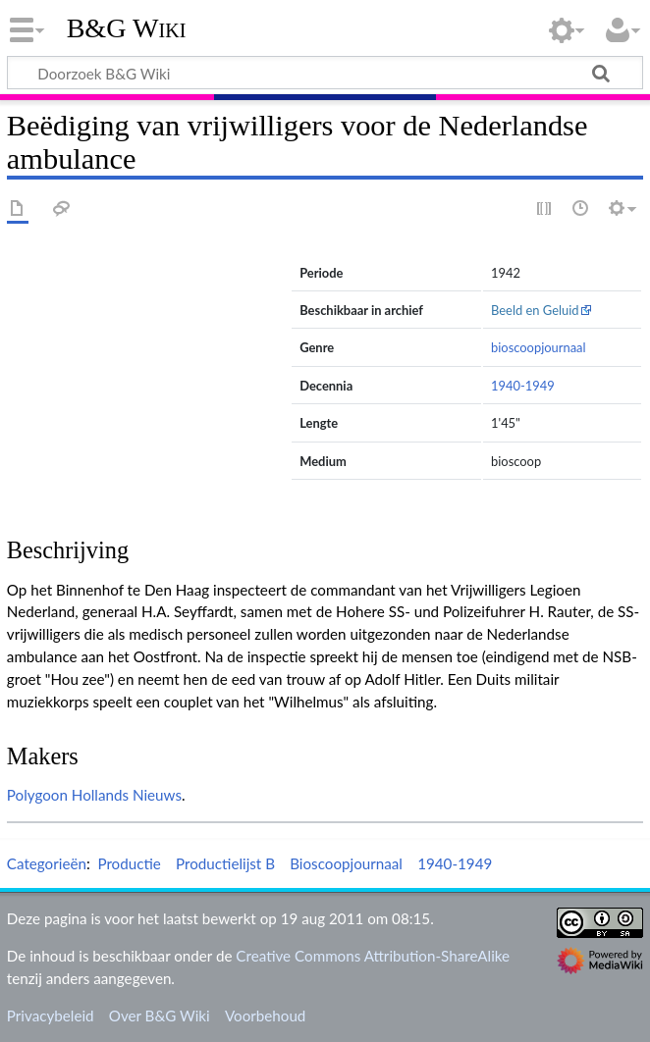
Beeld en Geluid (535, 310)
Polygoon (37, 795)
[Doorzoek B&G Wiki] (325, 72)
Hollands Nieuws (127, 795)
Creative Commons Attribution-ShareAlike (373, 955)
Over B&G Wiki (159, 1015)
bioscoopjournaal (538, 347)
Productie (128, 863)
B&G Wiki (127, 28)
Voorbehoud (265, 1015)
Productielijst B (225, 863)
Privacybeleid (50, 1015)
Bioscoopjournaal (346, 863)
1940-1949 (523, 385)
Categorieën (46, 863)
